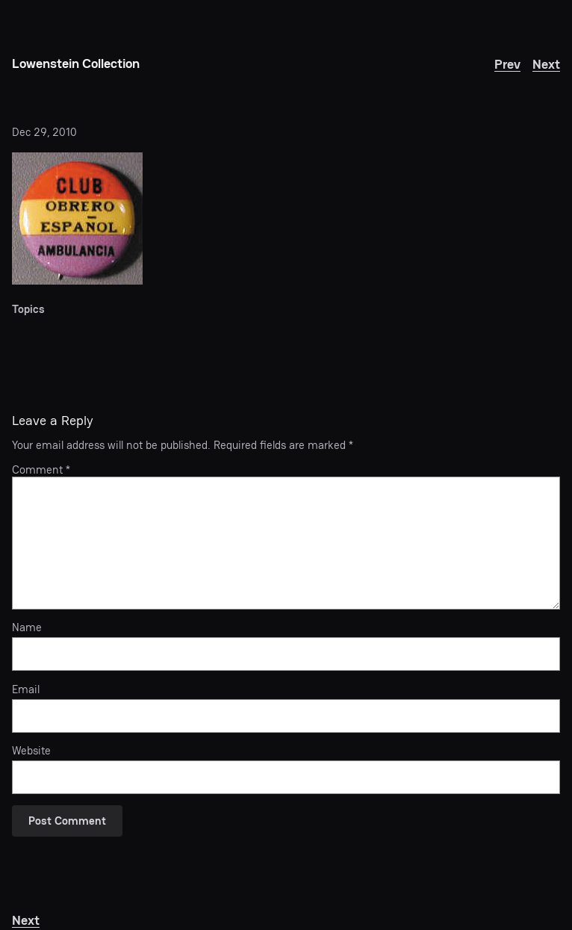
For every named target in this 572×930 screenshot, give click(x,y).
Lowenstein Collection (76, 63)
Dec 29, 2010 (44, 132)
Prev (507, 63)
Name (27, 627)
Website (31, 750)
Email (26, 689)
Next (546, 63)
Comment (41, 469)
